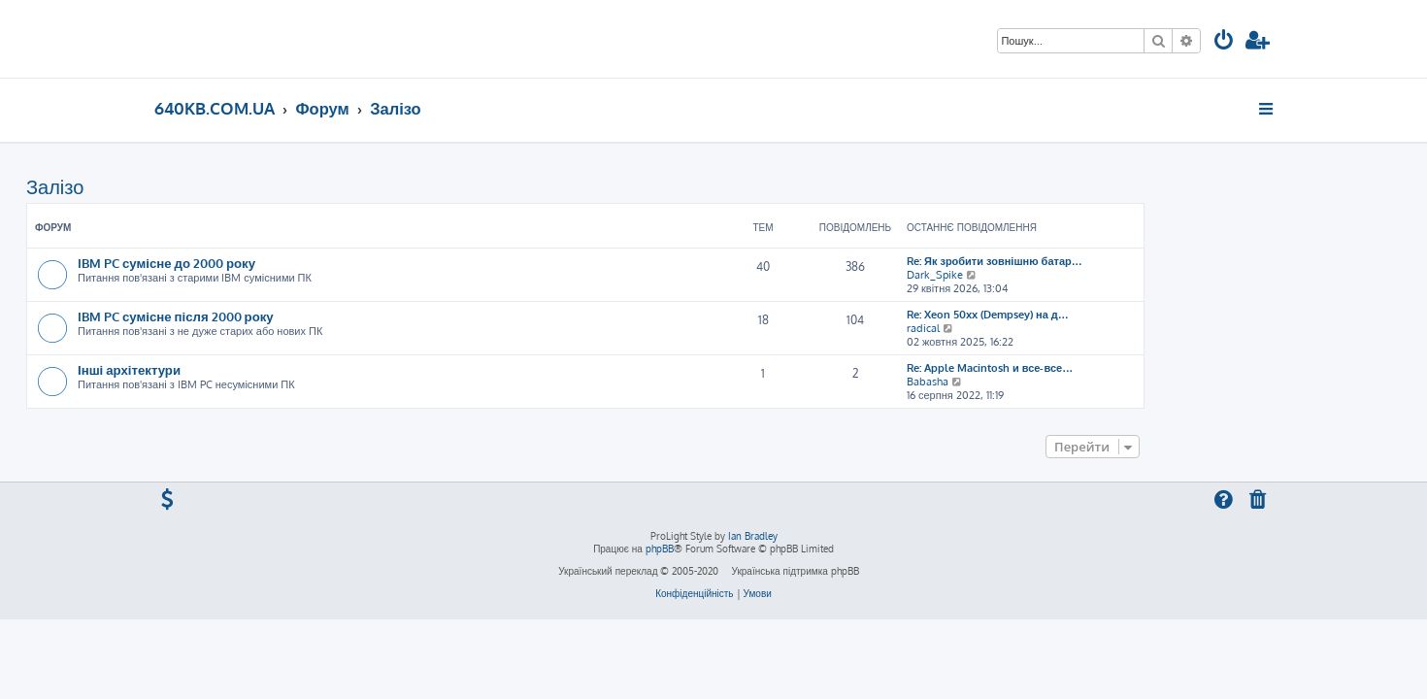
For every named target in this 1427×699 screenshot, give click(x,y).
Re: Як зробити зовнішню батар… (1123, 261)
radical (1051, 328)
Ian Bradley (753, 536)
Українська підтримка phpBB (794, 571)
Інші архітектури (257, 369)
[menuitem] (1224, 42)
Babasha (1056, 381)
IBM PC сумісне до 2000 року (294, 262)
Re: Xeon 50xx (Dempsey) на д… (1116, 314)
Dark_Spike (1063, 275)
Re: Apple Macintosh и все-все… (1118, 368)
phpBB (660, 548)
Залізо (183, 186)
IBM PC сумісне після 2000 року (304, 316)
